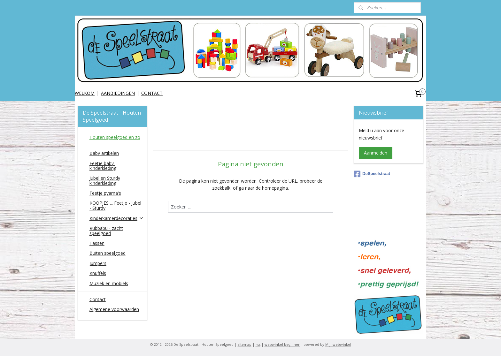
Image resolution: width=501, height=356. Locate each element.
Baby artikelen (104, 153)
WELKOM (85, 93)
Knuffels (97, 273)
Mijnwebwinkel (338, 344)
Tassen (96, 243)
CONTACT (152, 93)
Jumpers (97, 263)
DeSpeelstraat (372, 174)
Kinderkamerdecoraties (116, 218)
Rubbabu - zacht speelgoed (106, 230)
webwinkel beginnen (282, 344)
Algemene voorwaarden (114, 309)
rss (258, 344)
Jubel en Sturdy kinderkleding (104, 180)
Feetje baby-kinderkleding (102, 165)
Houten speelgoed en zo (114, 137)
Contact (97, 299)
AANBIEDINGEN (118, 93)
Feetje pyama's (105, 193)
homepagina (275, 188)
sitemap (244, 344)
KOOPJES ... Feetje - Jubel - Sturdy (115, 205)
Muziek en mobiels (108, 283)
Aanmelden (375, 153)
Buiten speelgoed (107, 253)
